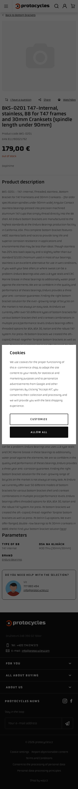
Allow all (39, 432)
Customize (38, 419)
